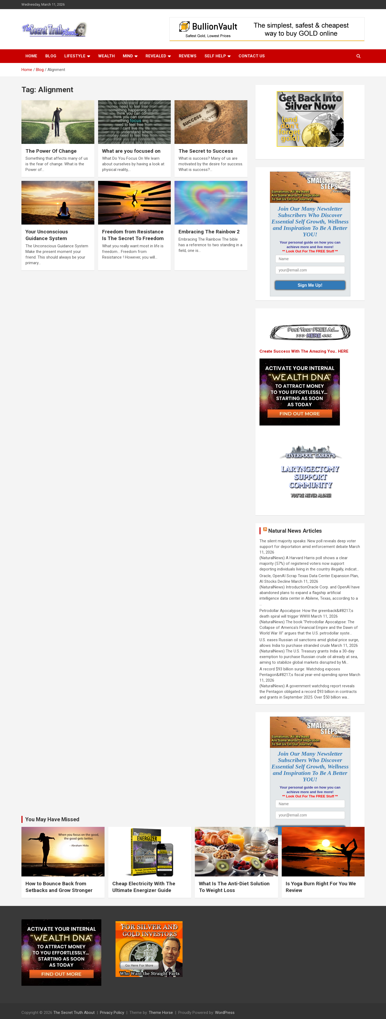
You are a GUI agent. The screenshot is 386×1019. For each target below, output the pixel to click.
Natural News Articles (295, 531)
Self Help (215, 56)
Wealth (106, 56)
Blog (50, 56)
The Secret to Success (206, 151)
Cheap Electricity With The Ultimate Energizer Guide (143, 886)
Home (31, 56)
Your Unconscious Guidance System (46, 235)
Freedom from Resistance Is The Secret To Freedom (133, 235)
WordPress (225, 1012)
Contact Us (252, 56)
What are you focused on (131, 151)
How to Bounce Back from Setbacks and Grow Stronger (58, 886)
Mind (128, 56)
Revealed (156, 56)
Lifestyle (75, 56)
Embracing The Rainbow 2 (209, 232)
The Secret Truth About (74, 1012)
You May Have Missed (52, 819)
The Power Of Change (51, 151)
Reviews (187, 56)
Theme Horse (161, 1012)
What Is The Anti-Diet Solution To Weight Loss (234, 886)
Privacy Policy (112, 1012)
